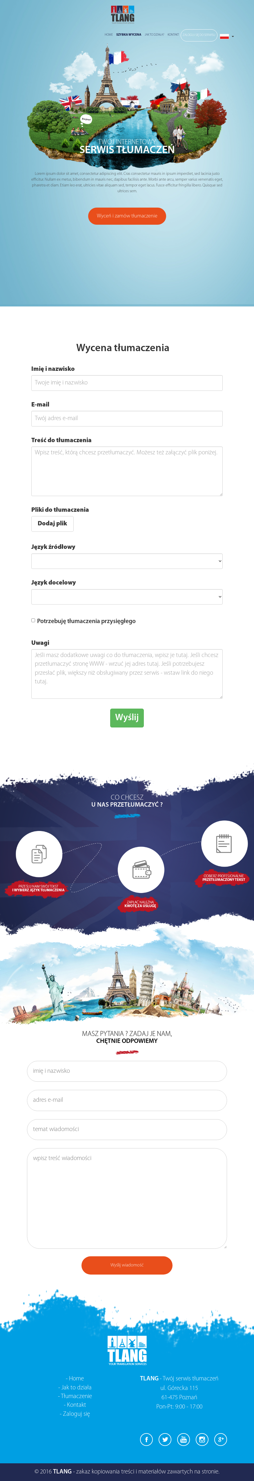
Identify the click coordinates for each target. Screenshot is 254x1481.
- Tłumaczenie (75, 1396)
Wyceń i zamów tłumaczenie (127, 216)
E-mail (40, 405)
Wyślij (127, 718)
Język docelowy (53, 583)
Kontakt (173, 35)
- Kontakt (75, 1405)
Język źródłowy (53, 547)
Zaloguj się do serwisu (199, 35)
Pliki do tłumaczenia (60, 510)
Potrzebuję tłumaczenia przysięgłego (83, 621)
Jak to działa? (154, 35)
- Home (75, 1379)
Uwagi (40, 643)
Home (109, 35)
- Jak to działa (75, 1388)
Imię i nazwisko (53, 369)
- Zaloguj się (75, 1414)
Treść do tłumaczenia (61, 441)
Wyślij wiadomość (127, 1265)
